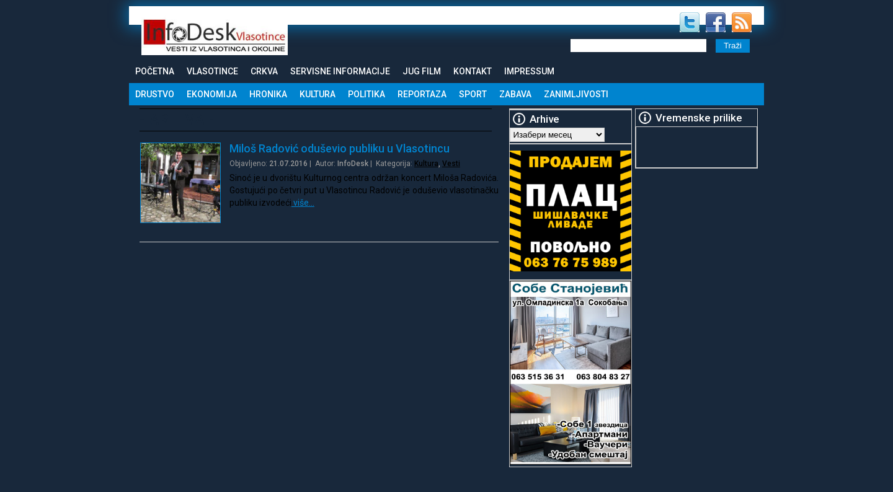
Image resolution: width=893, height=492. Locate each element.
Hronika (268, 94)
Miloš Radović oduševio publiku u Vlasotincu (339, 148)
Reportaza (422, 94)
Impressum (529, 71)
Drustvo (154, 94)
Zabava (515, 94)
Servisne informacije (340, 71)
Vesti (451, 163)
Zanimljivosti (576, 94)
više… (302, 203)
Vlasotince (212, 71)
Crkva (264, 71)
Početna (154, 71)
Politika (366, 94)
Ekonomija (212, 94)
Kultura (317, 94)
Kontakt (472, 71)
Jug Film (421, 71)
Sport (473, 94)
